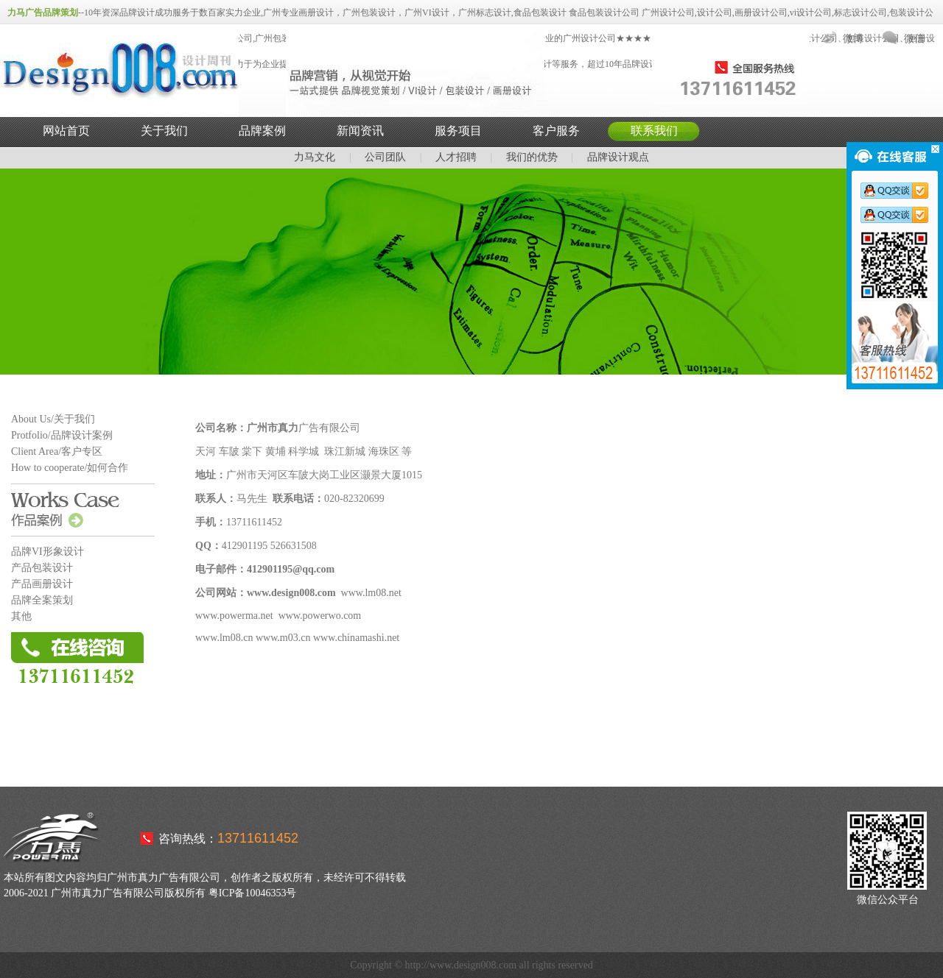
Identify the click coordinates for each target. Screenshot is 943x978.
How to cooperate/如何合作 (69, 467)
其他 (21, 616)
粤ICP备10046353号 (252, 893)
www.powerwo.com (320, 615)
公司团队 (385, 157)
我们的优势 (532, 157)
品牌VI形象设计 (47, 551)
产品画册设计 (42, 583)
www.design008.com (291, 592)
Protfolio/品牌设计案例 (62, 435)
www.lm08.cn (224, 637)
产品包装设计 (42, 567)
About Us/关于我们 (53, 419)
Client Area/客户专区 (56, 451)
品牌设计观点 (618, 157)
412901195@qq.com (290, 569)
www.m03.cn (283, 637)
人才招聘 (456, 157)
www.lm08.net (371, 592)
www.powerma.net (234, 615)
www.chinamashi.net (356, 637)
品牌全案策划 (42, 600)
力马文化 (314, 157)
